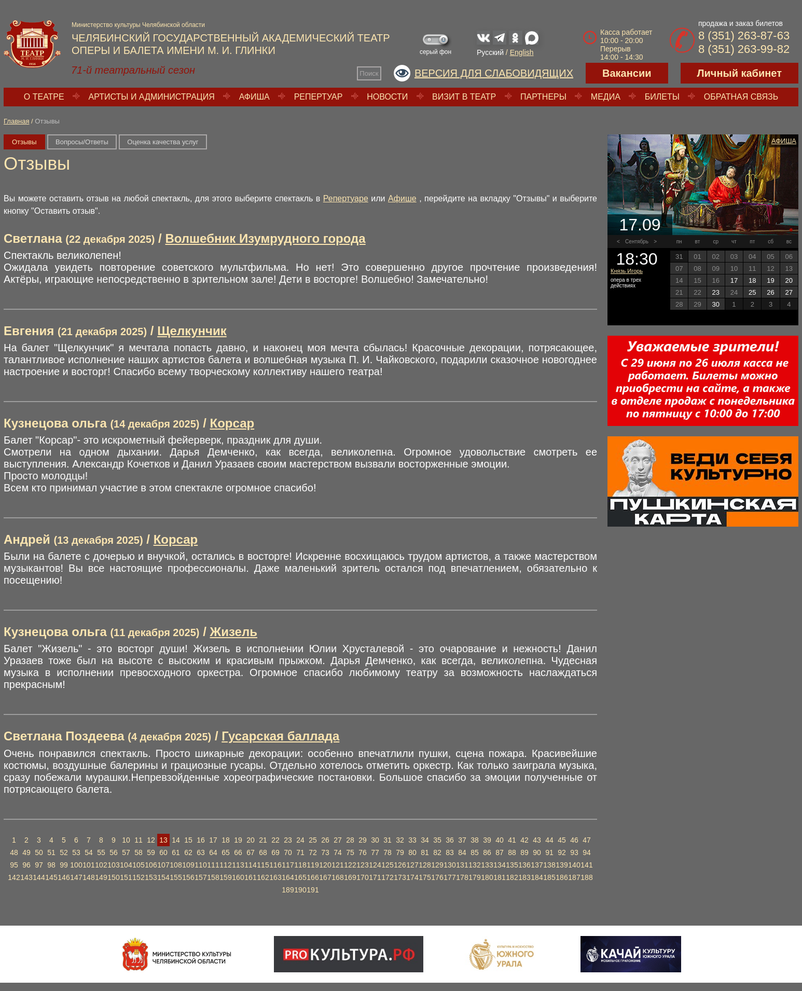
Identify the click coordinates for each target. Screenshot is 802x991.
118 (300, 865)
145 (51, 877)
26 (325, 840)
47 (587, 840)
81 (425, 852)
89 (524, 852)
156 (188, 877)
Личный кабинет (739, 73)
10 (126, 840)
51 (51, 852)
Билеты (662, 96)
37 (462, 840)
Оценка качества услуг (162, 142)
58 (138, 852)
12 (151, 840)
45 (562, 840)
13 (163, 840)
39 (487, 840)
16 (201, 840)
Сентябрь (636, 241)
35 (437, 840)
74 (338, 852)
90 (537, 852)
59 (151, 852)
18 (226, 840)
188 (586, 877)
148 (88, 877)
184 (537, 877)
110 (200, 865)
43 (537, 840)
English (522, 52)
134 (499, 865)
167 (325, 877)
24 (300, 840)
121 (337, 865)
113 (238, 865)
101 (88, 865)
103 (113, 865)
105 (138, 865)
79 (400, 852)
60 (163, 852)
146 (64, 877)
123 (362, 865)
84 (462, 852)
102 (101, 865)
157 (200, 877)
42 (524, 840)
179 (474, 877)
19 (238, 840)
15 (188, 840)
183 (524, 877)
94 (587, 852)
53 (76, 852)
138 (549, 865)
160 (238, 877)
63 (201, 852)
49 (26, 852)
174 (412, 877)
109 (188, 865)
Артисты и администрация (152, 96)
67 (250, 852)
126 (400, 865)
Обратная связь (741, 96)
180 (487, 877)
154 (163, 877)
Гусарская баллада (280, 736)
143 (26, 877)
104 (126, 865)
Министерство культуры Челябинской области (138, 25)
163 (275, 877)
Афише (402, 198)
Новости (387, 96)
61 (176, 852)
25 (313, 840)
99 (64, 865)
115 (263, 865)
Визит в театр (464, 96)
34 (425, 840)
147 (76, 877)
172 (387, 877)
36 (450, 840)
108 (176, 865)
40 (499, 840)
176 (437, 877)
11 (138, 840)
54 (89, 852)
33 (412, 840)
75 (350, 852)
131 (462, 865)
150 (113, 877)
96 (26, 865)
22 (275, 840)
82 (437, 852)
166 (313, 877)
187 (574, 877)
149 (101, 877)
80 (412, 852)
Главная (16, 121)
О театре (44, 96)
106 (151, 865)
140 (574, 865)
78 (387, 852)
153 (151, 877)
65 (226, 852)
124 (375, 865)
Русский (490, 52)
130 (449, 865)
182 (512, 877)
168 (337, 877)
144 (39, 877)
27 (338, 840)
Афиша (254, 96)
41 (512, 840)
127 (412, 865)
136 (524, 865)
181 (499, 877)
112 (225, 865)
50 (39, 852)
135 (512, 865)
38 (475, 840)
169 (350, 877)
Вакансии (627, 73)
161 (250, 877)
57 (126, 852)
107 (163, 865)
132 (474, 865)
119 (313, 865)
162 (263, 877)
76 (362, 852)
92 (562, 852)
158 (213, 877)
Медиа (605, 96)
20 (250, 840)
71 (300, 852)
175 (425, 877)
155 (176, 877)
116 (275, 865)
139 (562, 865)
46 (574, 840)
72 (313, 852)
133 (487, 865)
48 (14, 852)
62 (188, 852)
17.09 (639, 224)
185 (549, 877)
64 (213, 852)
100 (76, 865)
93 (574, 852)
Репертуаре (345, 198)
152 (138, 877)
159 (225, 877)
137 (537, 865)
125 (387, 865)
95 (14, 865)
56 (113, 852)
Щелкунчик (192, 331)
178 (462, 877)
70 (288, 852)
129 (437, 865)
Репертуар (318, 96)
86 (487, 852)
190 (300, 890)
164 (288, 877)
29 (362, 840)
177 (449, 877)
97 (39, 865)
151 (126, 877)
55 (101, 852)
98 (51, 865)
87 (499, 852)
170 (362, 877)
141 (586, 865)
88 (512, 852)
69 (275, 852)
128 (425, 865)
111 (213, 865)
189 (288, 890)
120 (325, 865)
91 (549, 852)
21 (263, 840)
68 (263, 852)
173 (400, 877)
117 (288, 865)
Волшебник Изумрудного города (265, 238)
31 (387, 840)
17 (213, 840)
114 (250, 865)
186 (562, 877)
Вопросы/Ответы (82, 142)
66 (238, 852)
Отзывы (24, 142)
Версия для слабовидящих (493, 73)
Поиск (368, 73)
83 (450, 852)
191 (313, 890)
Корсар (232, 423)
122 (350, 865)
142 (14, 877)
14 (176, 840)
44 (549, 840)
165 (300, 877)
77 (375, 852)
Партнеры (543, 96)
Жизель (233, 632)
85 (475, 852)
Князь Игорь (627, 271)
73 (325, 852)
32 (400, 840)
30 (375, 840)
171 (375, 877)
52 (64, 852)
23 (288, 840)
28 (350, 840)
